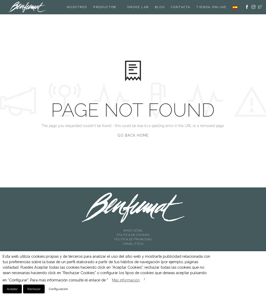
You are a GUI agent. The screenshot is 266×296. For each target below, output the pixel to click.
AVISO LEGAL (133, 230)
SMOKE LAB (138, 7)
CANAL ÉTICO (133, 243)
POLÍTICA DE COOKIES (133, 235)
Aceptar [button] (12, 289)
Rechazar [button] (34, 289)
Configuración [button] (58, 289)
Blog (160, 7)
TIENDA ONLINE (211, 7)
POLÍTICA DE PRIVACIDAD (133, 239)
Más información (126, 280)
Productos (104, 7)
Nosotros (77, 7)
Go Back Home (133, 135)
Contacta (180, 7)
